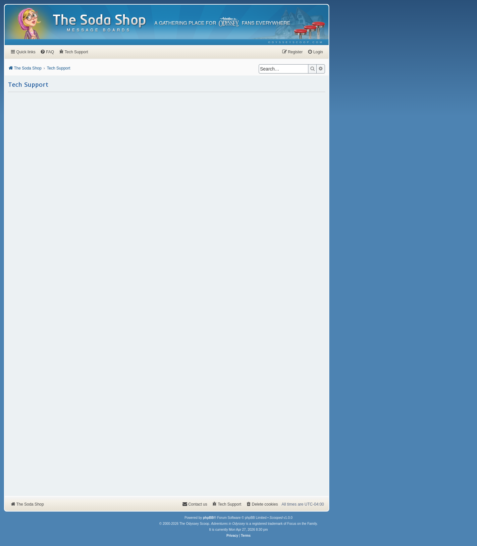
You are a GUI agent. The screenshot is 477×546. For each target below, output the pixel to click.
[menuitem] (296, 42)
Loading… (166, 293)
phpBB (208, 518)
